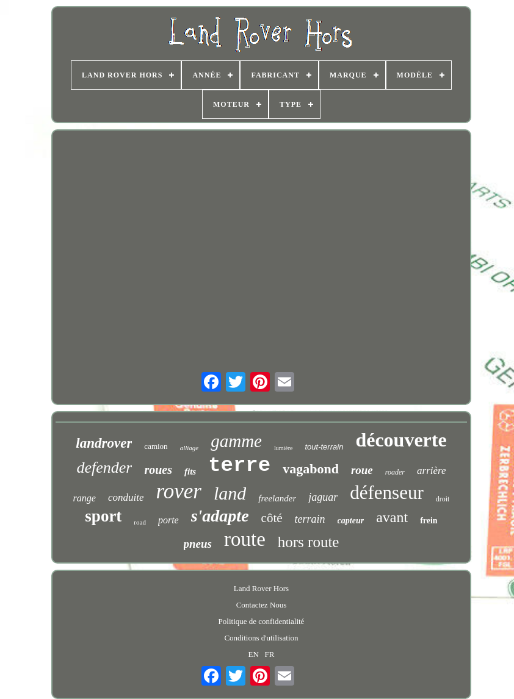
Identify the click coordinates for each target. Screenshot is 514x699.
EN (253, 654)
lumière (283, 448)
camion (155, 446)
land (230, 493)
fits (190, 471)
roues (158, 469)
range (84, 498)
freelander (277, 498)
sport (103, 516)
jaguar (323, 497)
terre (239, 465)
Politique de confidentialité (262, 621)
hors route (308, 542)
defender (104, 467)
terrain (310, 519)
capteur (351, 520)
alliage (189, 447)
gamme (236, 441)
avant (392, 517)
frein (429, 520)
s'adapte (220, 515)
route (245, 539)
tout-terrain (324, 446)
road (140, 522)
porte (168, 520)
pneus (198, 543)
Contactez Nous (261, 604)
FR (270, 654)
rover (178, 491)
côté (272, 518)
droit (443, 499)
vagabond (311, 468)
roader (395, 472)
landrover (104, 443)
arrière (431, 470)
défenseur (387, 492)
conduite (126, 497)
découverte (400, 440)
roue (362, 470)
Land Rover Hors (261, 588)
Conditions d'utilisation (261, 637)
